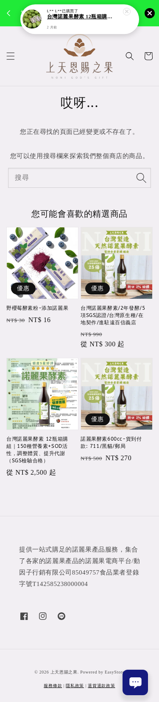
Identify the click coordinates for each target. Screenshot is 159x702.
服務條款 (53, 685)
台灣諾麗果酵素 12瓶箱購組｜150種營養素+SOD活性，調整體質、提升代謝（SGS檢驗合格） (80, 17)
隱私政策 (75, 685)
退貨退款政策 (101, 685)
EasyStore (115, 672)
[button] (10, 56)
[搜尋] (141, 177)
